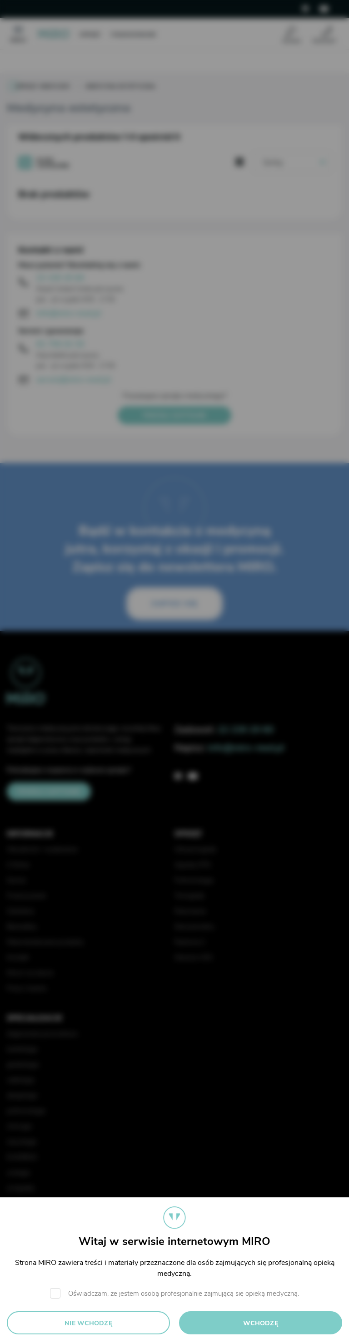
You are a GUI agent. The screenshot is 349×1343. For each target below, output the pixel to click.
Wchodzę (260, 1323)
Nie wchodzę (88, 1323)
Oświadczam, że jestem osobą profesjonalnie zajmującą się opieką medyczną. (183, 1293)
